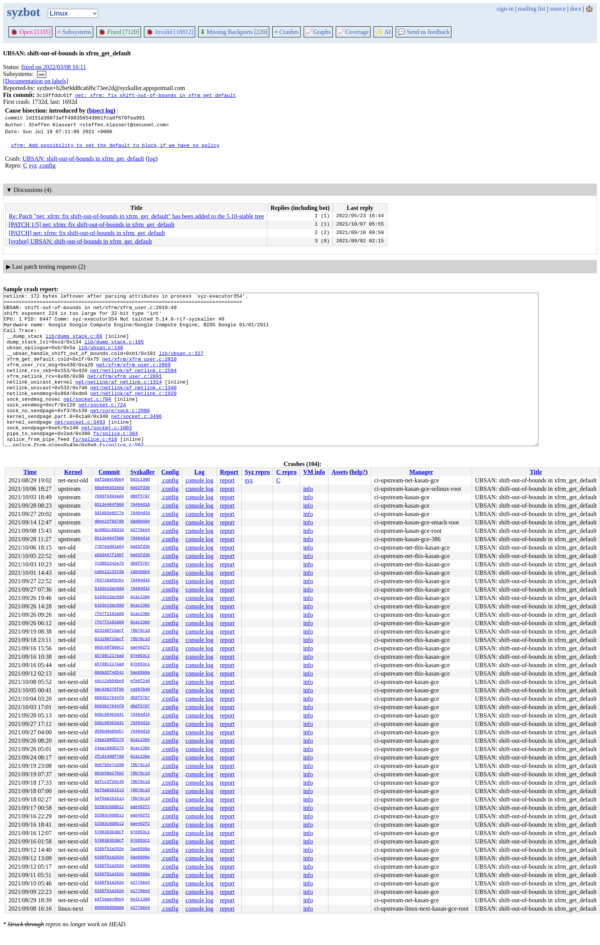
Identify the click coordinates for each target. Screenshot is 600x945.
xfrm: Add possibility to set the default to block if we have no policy (115, 145)
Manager (421, 472)
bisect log (101, 110)
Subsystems (74, 32)
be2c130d (140, 479)
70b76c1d (140, 631)
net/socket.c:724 (102, 427)
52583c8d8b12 (109, 807)
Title (536, 472)
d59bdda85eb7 (109, 731)
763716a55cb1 (109, 580)
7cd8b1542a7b (109, 563)
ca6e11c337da (109, 572)
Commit (109, 472)
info (308, 488)
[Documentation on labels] (35, 81)
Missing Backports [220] (233, 32)
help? (358, 472)
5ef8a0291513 (109, 790)
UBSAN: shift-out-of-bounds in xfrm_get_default (83, 158)
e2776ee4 (140, 530)
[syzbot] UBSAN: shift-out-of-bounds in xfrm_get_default (80, 241)
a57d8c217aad (109, 656)
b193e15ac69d (109, 589)
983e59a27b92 (109, 773)
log (151, 158)
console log (199, 480)
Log (199, 472)
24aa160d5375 (109, 740)
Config (170, 472)
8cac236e (140, 597)
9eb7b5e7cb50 (109, 765)
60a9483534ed (109, 488)
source (558, 8)
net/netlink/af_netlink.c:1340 (133, 406)
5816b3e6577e (109, 513)
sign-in (504, 8)
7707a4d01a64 (109, 547)
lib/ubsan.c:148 (100, 358)
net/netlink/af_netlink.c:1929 (133, 413)
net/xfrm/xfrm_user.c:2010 (139, 372)
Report (229, 472)
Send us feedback (424, 32)
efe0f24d (140, 681)
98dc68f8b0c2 (109, 647)
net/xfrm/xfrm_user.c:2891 (124, 393)
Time (30, 472)
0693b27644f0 (109, 698)
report (227, 480)
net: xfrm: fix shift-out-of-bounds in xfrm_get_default (155, 95)
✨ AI (383, 32)
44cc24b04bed (109, 681)
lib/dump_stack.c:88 (73, 345)
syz (33, 165)
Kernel (73, 472)
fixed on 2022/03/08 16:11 (53, 67)
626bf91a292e (109, 849)
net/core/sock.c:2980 (120, 434)
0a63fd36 (140, 488)
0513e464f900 (109, 505)
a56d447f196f (109, 555)
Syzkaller (142, 472)
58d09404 (140, 521)
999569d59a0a (109, 908)
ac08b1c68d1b (109, 530)
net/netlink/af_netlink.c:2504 (133, 386)
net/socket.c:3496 (136, 441)
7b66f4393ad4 (109, 496)
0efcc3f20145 (109, 782)
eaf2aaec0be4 (109, 479)
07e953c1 (140, 656)
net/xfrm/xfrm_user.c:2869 (133, 379)
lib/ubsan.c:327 (181, 365)
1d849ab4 (140, 572)
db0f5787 (140, 496)
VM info (314, 472)
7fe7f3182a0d (109, 614)
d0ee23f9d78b (109, 521)
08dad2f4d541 (109, 673)
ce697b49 (140, 689)
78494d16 (140, 505)
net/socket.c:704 (87, 420)
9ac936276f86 (109, 689)
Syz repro (257, 472)
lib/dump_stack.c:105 (114, 351)
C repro (286, 472)
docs (575, 8)
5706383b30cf (109, 832)
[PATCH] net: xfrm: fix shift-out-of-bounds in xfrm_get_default (87, 233)
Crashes (286, 32)
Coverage (353, 32)
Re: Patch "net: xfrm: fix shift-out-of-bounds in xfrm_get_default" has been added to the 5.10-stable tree (136, 216)
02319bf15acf (109, 631)
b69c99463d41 (109, 715)
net (42, 74)
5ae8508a (140, 673)
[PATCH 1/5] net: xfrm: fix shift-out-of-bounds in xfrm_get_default (92, 224)
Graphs (318, 32)
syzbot (23, 12)
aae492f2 (140, 647)
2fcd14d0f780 (109, 757)
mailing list (531, 8)
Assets (340, 472)
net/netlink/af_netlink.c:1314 (118, 400)
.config (47, 165)
